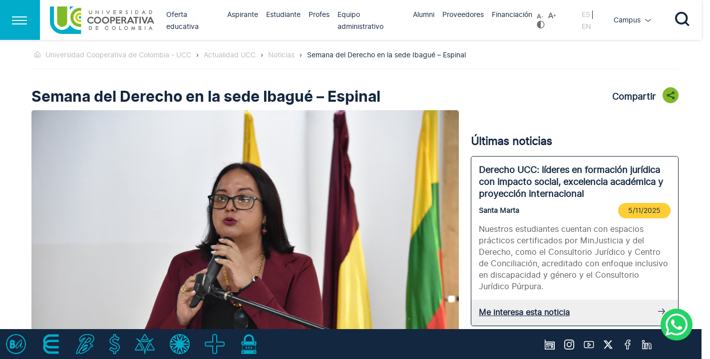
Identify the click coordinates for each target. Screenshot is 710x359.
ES (586, 14)
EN (586, 26)
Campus (628, 20)
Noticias (281, 55)
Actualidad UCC (230, 55)
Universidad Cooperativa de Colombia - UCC (118, 55)
